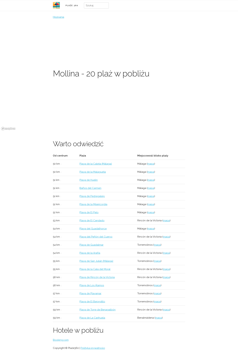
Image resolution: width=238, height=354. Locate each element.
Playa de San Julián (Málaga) (96, 261)
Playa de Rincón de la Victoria (97, 277)
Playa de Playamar (90, 293)
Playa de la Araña (89, 252)
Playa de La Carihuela (92, 317)
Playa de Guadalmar (91, 244)
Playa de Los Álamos (91, 285)
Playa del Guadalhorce (93, 228)
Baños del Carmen (90, 188)
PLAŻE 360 (72, 5)
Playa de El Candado (91, 220)
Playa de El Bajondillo (92, 301)
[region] (119, 107)
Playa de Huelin (88, 179)
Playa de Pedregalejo (92, 196)
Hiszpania (58, 17)
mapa (150, 163)
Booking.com (61, 339)
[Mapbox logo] (8, 129)
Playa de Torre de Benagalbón (97, 309)
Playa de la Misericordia (93, 204)
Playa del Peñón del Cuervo (95, 236)
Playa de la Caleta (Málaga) (95, 163)
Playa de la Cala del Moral (94, 269)
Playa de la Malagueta (92, 171)
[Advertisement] (119, 44)
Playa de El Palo (89, 212)
